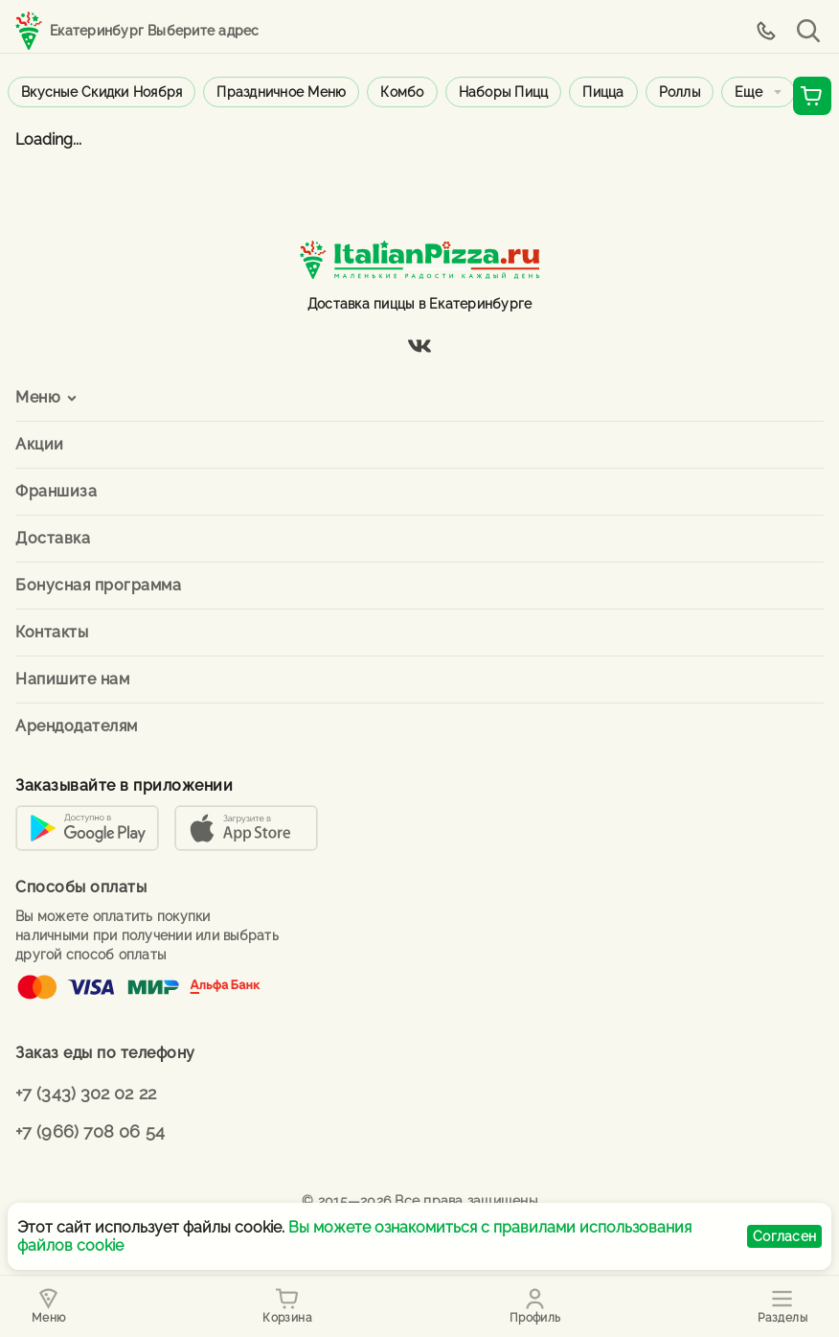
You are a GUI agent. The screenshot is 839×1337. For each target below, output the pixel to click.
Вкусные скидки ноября (101, 92)
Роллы (679, 92)
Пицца (603, 92)
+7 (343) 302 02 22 (85, 1093)
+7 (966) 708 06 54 (90, 1131)
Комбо (402, 92)
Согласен (784, 1236)
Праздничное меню (281, 92)
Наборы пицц (503, 92)
